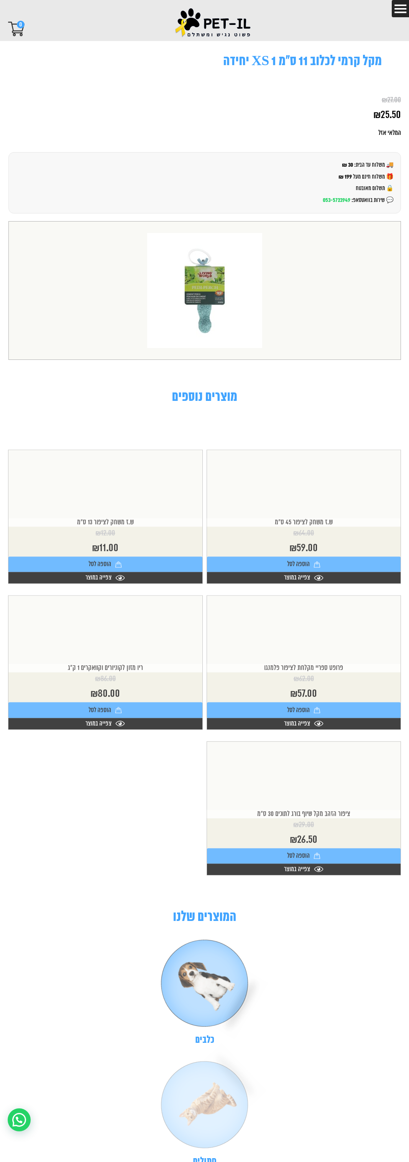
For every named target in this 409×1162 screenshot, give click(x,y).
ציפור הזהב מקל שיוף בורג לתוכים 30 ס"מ (303, 845)
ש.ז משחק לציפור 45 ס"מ (304, 554)
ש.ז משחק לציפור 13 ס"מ (105, 554)
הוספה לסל (303, 596)
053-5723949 (336, 200)
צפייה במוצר (304, 609)
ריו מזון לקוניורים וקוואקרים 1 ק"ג (105, 700)
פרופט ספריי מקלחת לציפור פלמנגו (303, 700)
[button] (19, 1119)
